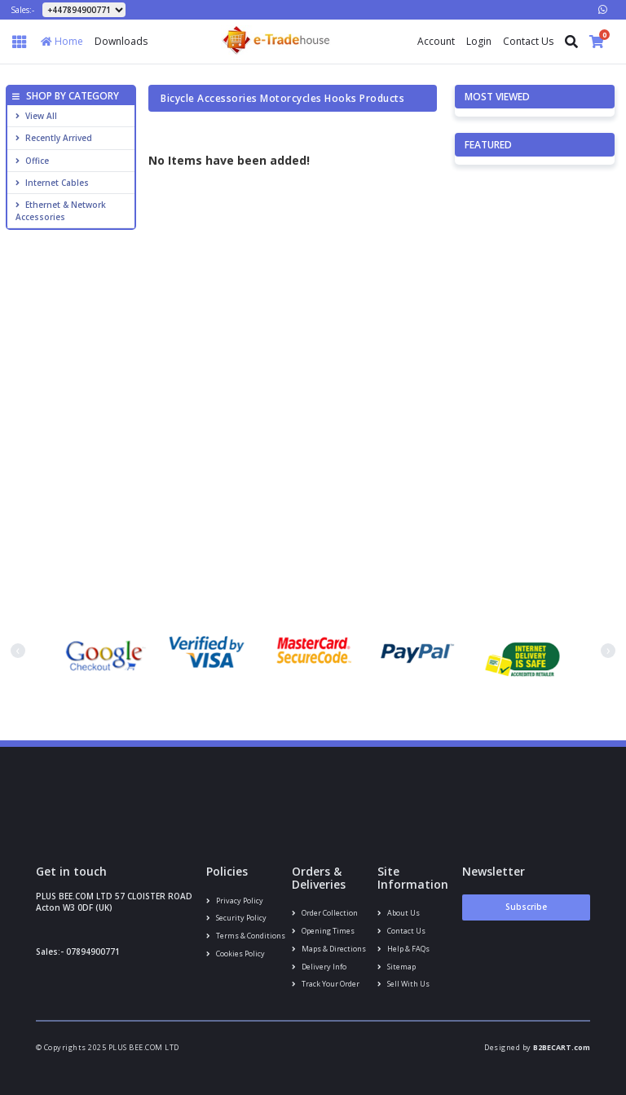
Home (62, 41)
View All (36, 115)
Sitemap (396, 966)
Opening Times (323, 930)
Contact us (401, 930)
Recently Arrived (53, 137)
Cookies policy (235, 953)
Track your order (325, 983)
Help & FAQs (403, 948)
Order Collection (325, 912)
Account (436, 41)
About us (398, 912)
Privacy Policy (234, 900)
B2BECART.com (561, 1047)
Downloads (121, 41)
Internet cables (52, 182)
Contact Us (528, 41)
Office (32, 160)
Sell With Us (403, 983)
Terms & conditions (245, 935)
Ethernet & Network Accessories (60, 210)
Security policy (236, 917)
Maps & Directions (329, 948)
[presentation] (18, 650)
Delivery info (319, 966)
